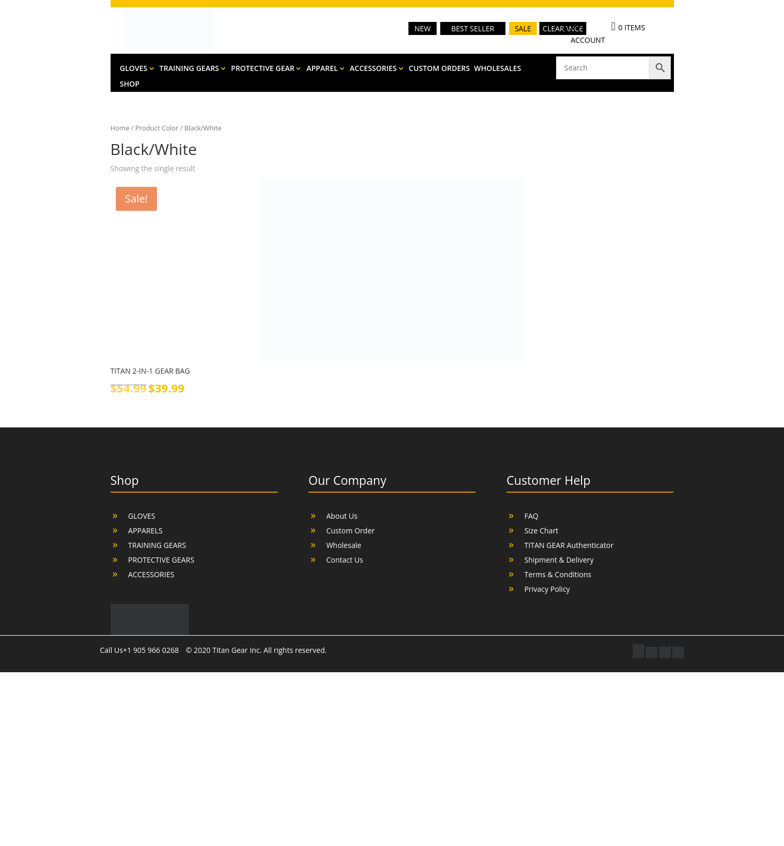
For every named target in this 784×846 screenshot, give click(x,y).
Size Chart (541, 530)
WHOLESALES (497, 69)
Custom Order (350, 530)
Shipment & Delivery (559, 560)
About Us (341, 516)
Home (120, 128)
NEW (422, 28)
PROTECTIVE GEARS (161, 560)
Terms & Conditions (558, 574)
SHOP (130, 84)
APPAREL (321, 69)
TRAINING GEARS (189, 69)
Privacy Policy (547, 589)
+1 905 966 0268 (152, 650)
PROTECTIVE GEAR (263, 69)
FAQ (531, 516)
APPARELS (145, 530)
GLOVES (134, 69)
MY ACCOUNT (588, 33)
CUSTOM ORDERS (439, 69)
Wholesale (343, 545)
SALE (523, 28)
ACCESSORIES (373, 69)
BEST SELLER (472, 28)
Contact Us (344, 560)
